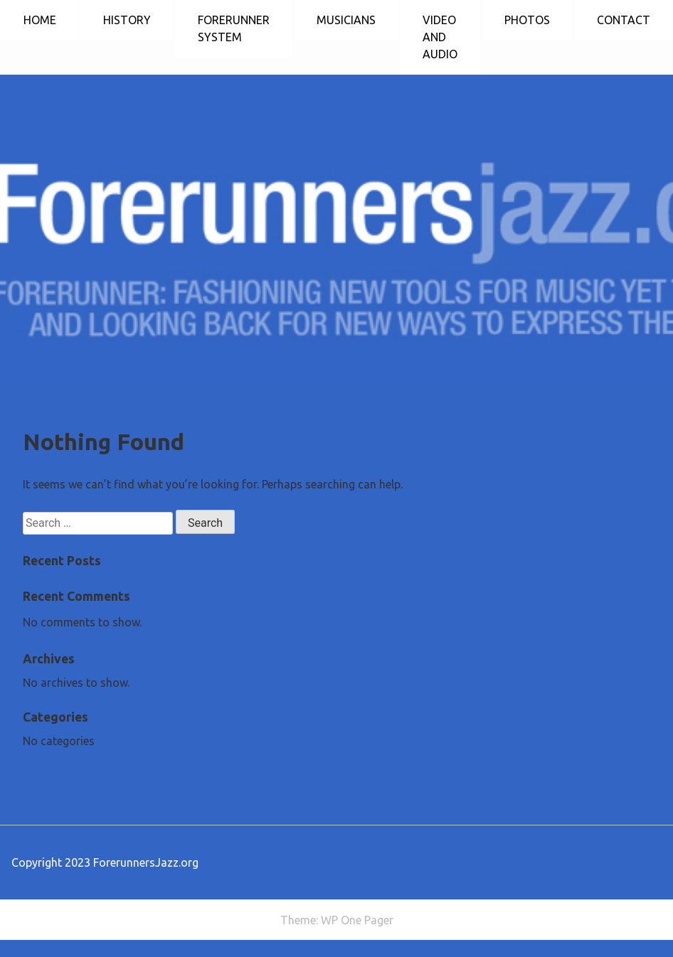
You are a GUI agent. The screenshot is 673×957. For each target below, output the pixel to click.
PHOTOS (527, 20)
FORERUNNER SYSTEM (234, 28)
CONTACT (623, 20)
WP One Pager (357, 920)
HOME (39, 20)
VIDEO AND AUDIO (440, 37)
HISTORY (127, 20)
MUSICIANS (346, 20)
